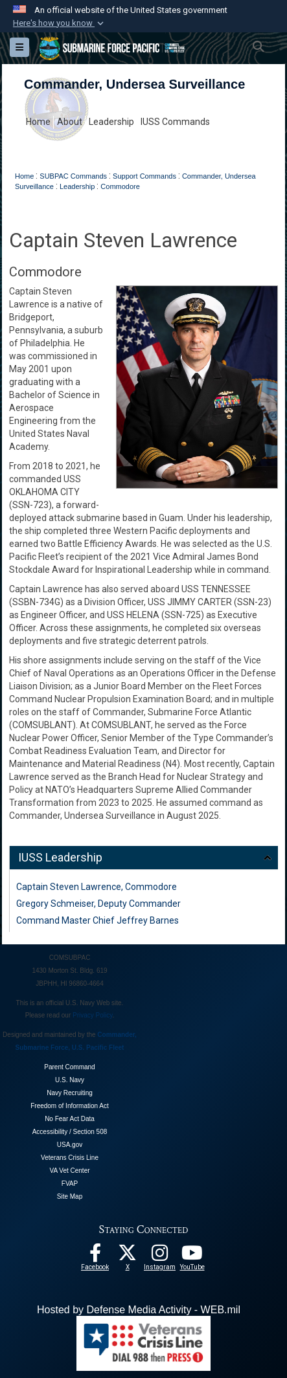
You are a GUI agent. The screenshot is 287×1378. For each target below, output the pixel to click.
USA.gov (69, 1144)
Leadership (111, 122)
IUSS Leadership (60, 857)
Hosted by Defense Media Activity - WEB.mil (138, 1309)
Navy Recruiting (70, 1092)
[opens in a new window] (160, 1256)
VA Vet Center (69, 1170)
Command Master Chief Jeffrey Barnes (97, 920)
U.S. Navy (69, 1080)
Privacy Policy (93, 1015)
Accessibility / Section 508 (70, 1131)
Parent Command (69, 1067)
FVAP (70, 1183)
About (69, 122)
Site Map (69, 1196)
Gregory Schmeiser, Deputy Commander (98, 903)
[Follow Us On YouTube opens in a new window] (192, 1256)
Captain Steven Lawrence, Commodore (96, 887)
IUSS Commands (175, 122)
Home (38, 122)
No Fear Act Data (70, 1118)
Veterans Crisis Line (69, 1157)
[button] (59, 23)
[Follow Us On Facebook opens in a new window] (95, 1256)
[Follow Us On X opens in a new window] (127, 1256)
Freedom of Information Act (69, 1105)
